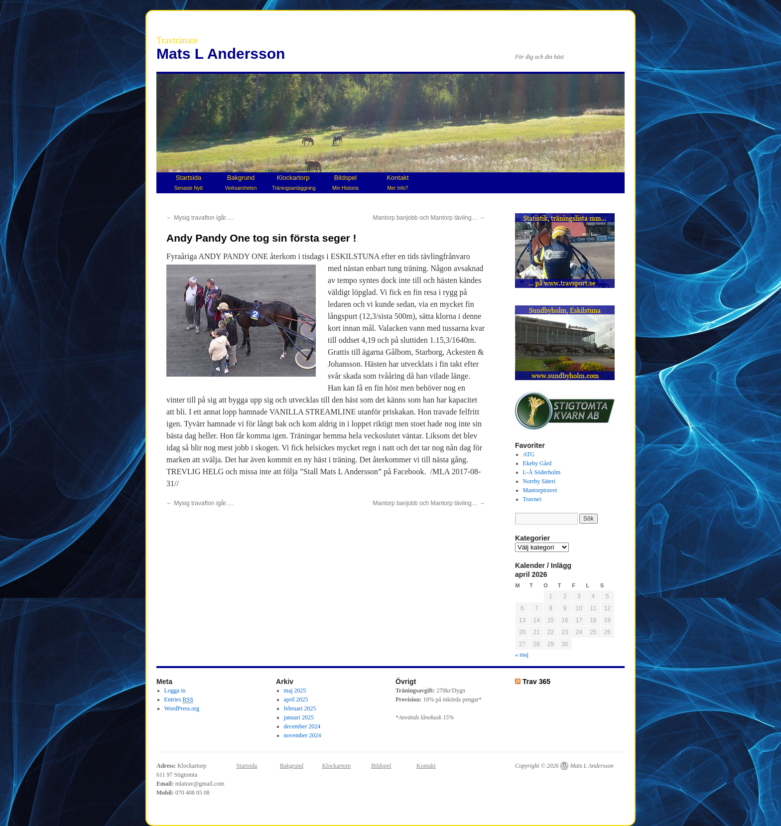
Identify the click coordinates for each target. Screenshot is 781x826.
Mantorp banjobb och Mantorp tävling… (429, 217)
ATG (528, 454)
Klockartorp (293, 182)
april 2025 (296, 699)
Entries (178, 699)
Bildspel (345, 182)
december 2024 (302, 726)
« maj (521, 654)
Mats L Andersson (220, 53)
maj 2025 (295, 690)
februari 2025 (300, 708)
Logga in (175, 690)
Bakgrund (241, 182)
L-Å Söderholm (542, 472)
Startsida (188, 182)
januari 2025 (299, 717)
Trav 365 (536, 682)
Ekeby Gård (537, 463)
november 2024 (302, 735)
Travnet (532, 499)
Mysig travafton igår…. (200, 217)
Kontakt (397, 182)
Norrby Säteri (539, 481)
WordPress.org (181, 708)
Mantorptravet (540, 490)
